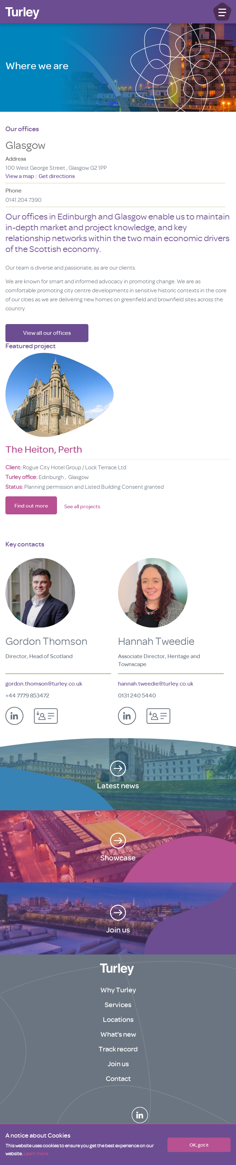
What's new (118, 1034)
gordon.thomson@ (43, 684)
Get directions (57, 176)
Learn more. (36, 1153)
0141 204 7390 (23, 200)
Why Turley (118, 990)
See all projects (82, 507)
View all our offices (47, 333)
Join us (118, 1064)
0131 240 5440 (137, 695)
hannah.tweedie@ (155, 684)
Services (118, 1005)
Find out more (31, 506)
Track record (118, 1049)
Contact (118, 1079)
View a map (20, 176)
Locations (118, 1019)
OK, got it (199, 1145)
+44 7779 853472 (27, 695)
